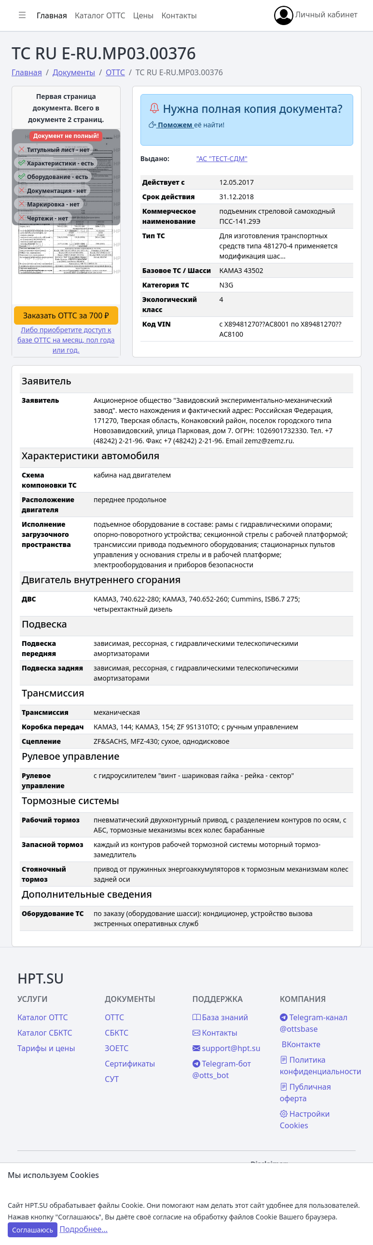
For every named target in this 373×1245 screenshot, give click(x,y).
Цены (143, 15)
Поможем (171, 124)
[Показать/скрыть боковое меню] (22, 15)
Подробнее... (83, 1229)
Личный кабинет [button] (316, 15)
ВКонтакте (301, 1044)
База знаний (221, 1017)
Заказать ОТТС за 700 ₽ (66, 315)
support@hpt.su (227, 1048)
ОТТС (114, 1017)
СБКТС (116, 1032)
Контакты (178, 15)
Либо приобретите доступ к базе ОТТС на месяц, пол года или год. (66, 340)
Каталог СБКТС (44, 1032)
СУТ (112, 1079)
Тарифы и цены (46, 1048)
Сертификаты (130, 1063)
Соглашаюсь (32, 1229)
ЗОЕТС (116, 1048)
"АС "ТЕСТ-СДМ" (222, 158)
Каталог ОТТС (100, 15)
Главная (52, 15)
